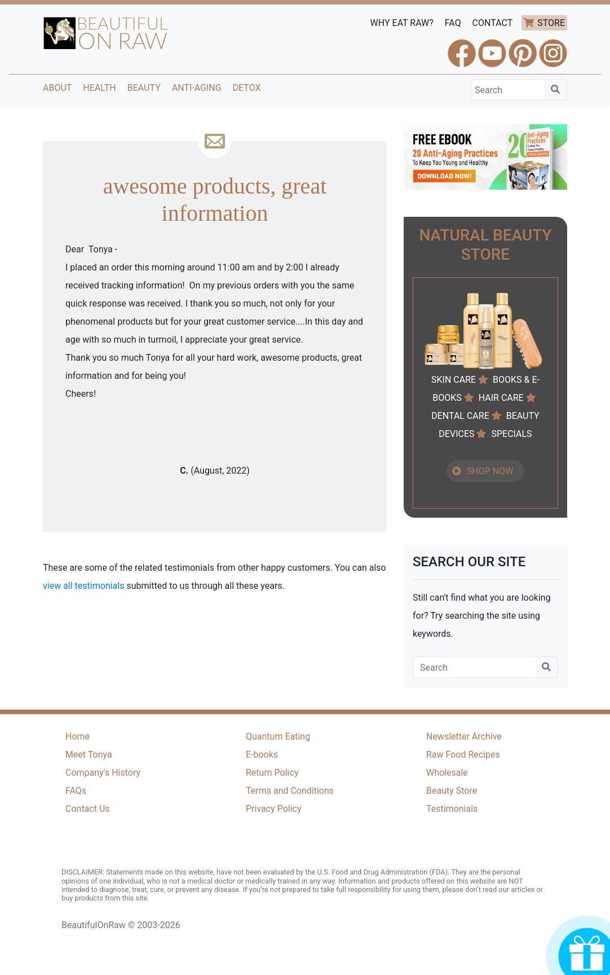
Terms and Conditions (290, 790)
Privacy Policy (274, 808)
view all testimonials (83, 585)
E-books (262, 754)
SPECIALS (511, 434)
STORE (551, 23)
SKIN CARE (453, 379)
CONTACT (492, 23)
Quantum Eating (278, 736)
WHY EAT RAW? (402, 23)
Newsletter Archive (464, 736)
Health (99, 87)
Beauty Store (451, 790)
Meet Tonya (88, 754)
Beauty (144, 87)
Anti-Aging (197, 87)
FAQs (75, 790)
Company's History (102, 772)
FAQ (453, 23)
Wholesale (447, 772)
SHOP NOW (490, 471)
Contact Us (87, 808)
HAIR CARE (501, 397)
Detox (247, 87)
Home (77, 736)
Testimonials (452, 808)
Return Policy (272, 772)
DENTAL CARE (460, 415)
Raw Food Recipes (463, 754)
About (57, 87)
